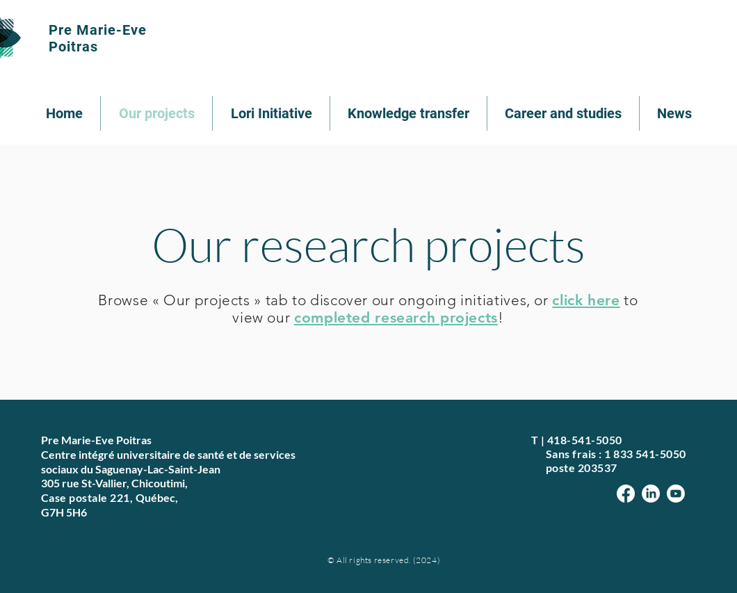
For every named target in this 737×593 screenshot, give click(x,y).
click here (585, 300)
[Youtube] (676, 494)
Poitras (73, 46)
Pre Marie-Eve (98, 30)
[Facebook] (626, 494)
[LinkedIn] (651, 494)
